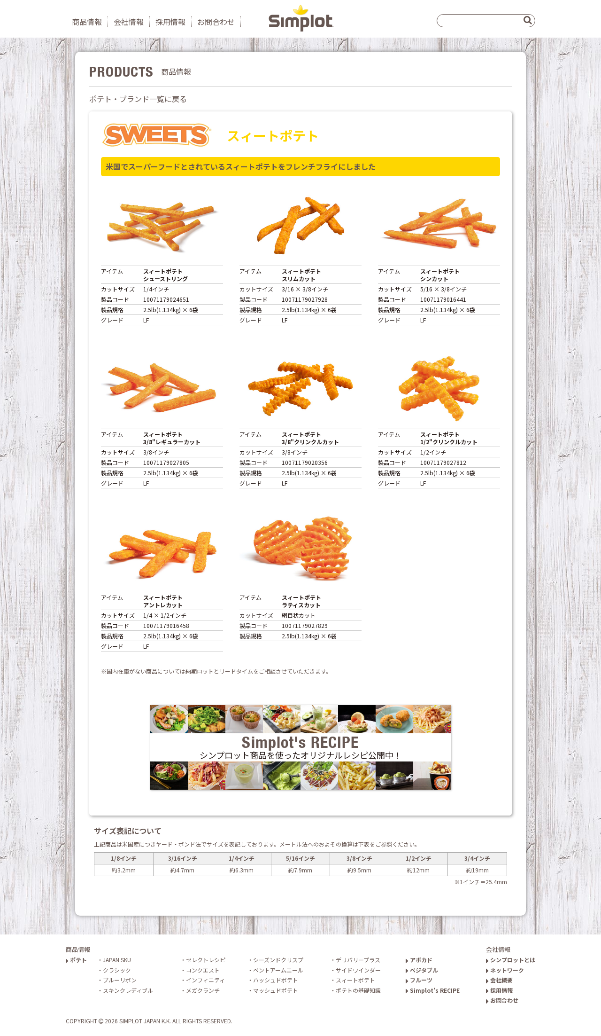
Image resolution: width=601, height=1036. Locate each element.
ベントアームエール (278, 970)
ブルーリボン (120, 980)
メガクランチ (203, 990)
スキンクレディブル (128, 990)
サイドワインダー (358, 970)
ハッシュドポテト (275, 980)
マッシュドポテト (275, 990)
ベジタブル (422, 970)
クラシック (117, 970)
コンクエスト (203, 970)
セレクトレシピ (205, 960)
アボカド (419, 960)
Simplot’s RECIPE (433, 990)
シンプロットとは (510, 960)
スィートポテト (355, 980)
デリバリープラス (358, 960)
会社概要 (499, 980)
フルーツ (419, 980)
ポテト (76, 960)
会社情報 (129, 21)
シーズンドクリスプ (278, 960)
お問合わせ (216, 21)
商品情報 (87, 21)
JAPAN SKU (117, 960)
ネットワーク (505, 970)
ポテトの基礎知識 (358, 990)
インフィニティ (205, 980)
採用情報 (170, 21)
